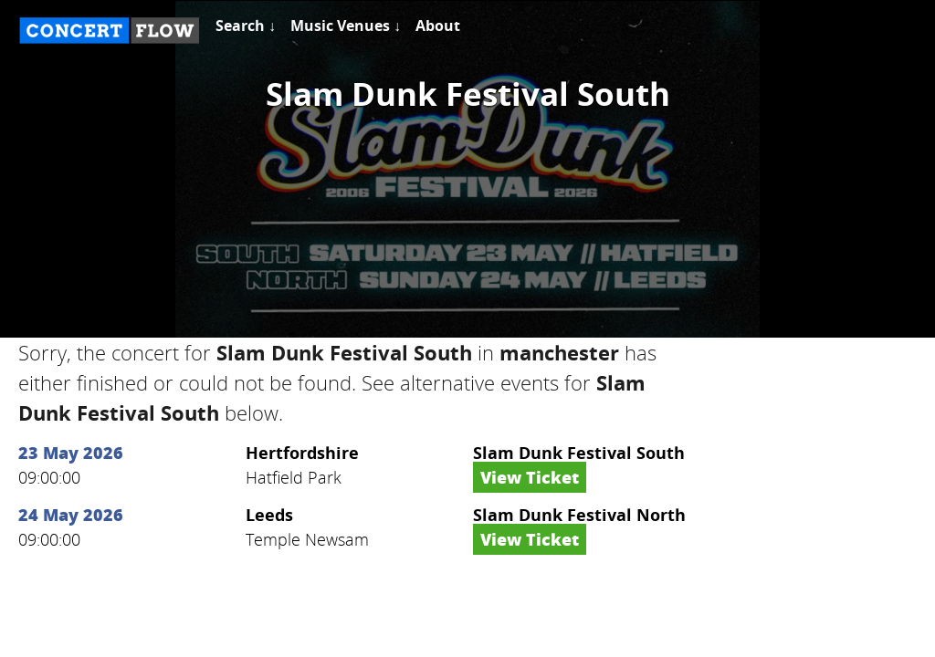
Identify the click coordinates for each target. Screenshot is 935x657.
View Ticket (529, 477)
